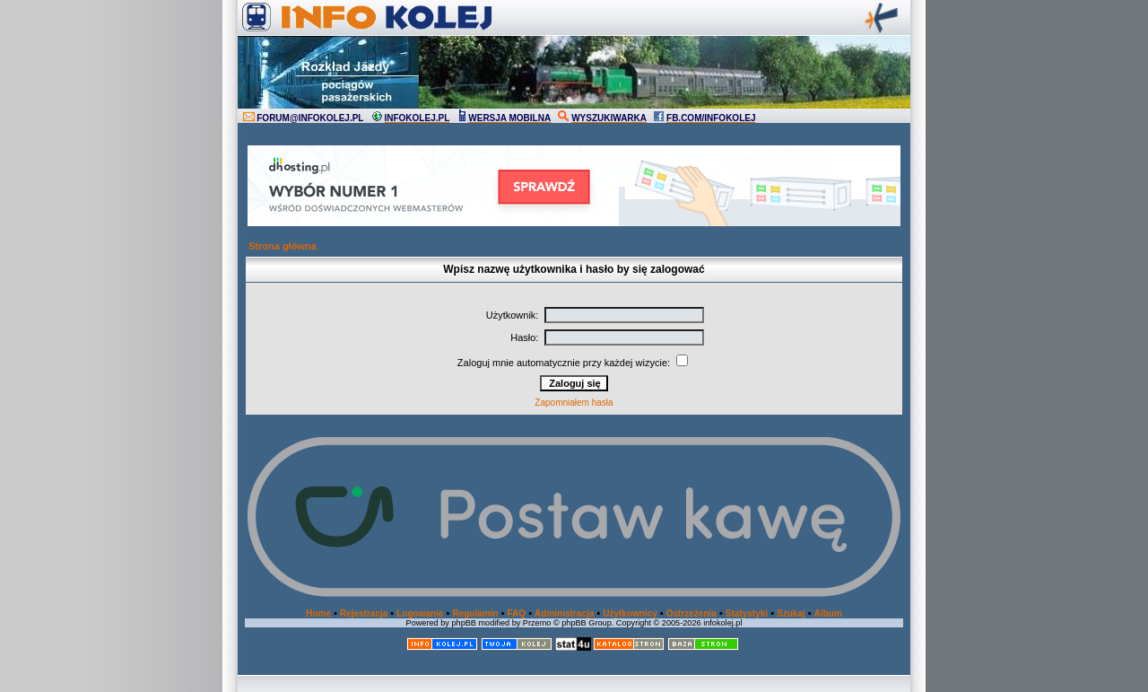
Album (828, 613)
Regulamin (475, 613)
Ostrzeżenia (691, 613)
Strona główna (282, 246)
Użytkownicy (630, 613)
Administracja (564, 613)
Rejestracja (363, 613)
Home (318, 613)
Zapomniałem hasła (574, 402)
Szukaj (791, 613)
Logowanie (419, 613)
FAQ (517, 613)
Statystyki (747, 613)
